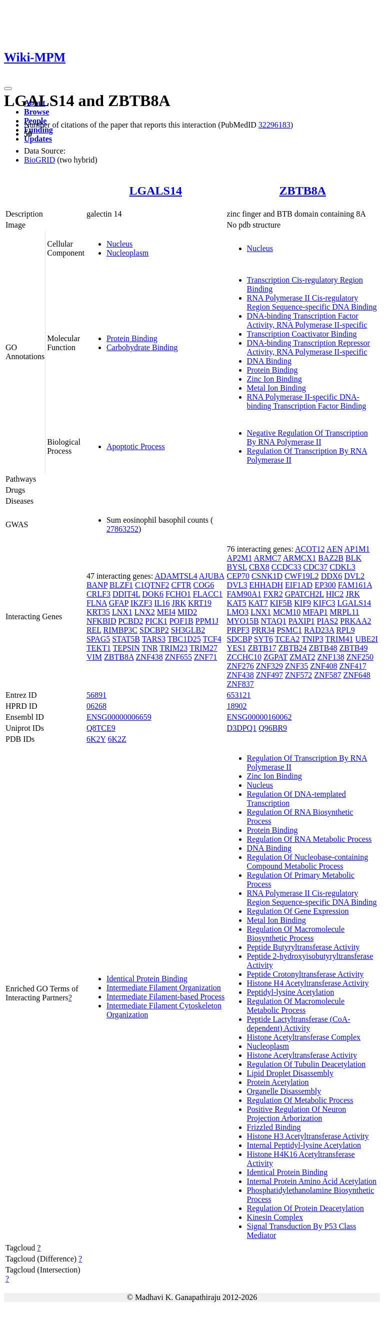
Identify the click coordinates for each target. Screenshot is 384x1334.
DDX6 (331, 576)
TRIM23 (174, 648)
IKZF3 (141, 603)
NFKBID (101, 621)
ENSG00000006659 (119, 717)
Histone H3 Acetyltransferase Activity (308, 1136)
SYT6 (263, 639)
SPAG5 (98, 639)
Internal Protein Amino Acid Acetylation (312, 1181)
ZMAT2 (303, 657)
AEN (334, 549)
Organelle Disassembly (284, 1091)
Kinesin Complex (275, 1217)
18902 (237, 706)
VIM (94, 657)
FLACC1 (208, 594)
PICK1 (156, 621)
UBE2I (366, 639)
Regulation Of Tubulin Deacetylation (306, 1064)
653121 (239, 695)
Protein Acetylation (278, 1082)
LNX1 (122, 612)
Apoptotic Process (135, 446)
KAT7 (258, 603)
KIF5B (281, 603)
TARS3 (154, 639)
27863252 (122, 529)
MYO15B (243, 621)
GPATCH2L (304, 594)
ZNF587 (327, 675)
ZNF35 (296, 666)
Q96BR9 (272, 728)
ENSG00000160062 (259, 717)
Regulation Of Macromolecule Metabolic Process (296, 1005)
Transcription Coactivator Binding (302, 334)
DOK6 (153, 594)
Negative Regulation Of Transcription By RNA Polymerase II (307, 437)
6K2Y (96, 739)
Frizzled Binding (274, 1127)
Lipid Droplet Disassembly (290, 1073)
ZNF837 (240, 684)
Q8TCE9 (101, 728)
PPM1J (207, 621)
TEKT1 (98, 648)
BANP (97, 585)
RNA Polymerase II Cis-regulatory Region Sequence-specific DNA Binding (312, 302)
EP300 (325, 585)
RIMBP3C (121, 630)
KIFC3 (324, 603)
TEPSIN (126, 648)
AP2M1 (239, 558)
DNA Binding (269, 361)
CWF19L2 (301, 576)
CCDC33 (287, 567)
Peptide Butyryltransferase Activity (303, 947)
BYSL (237, 567)
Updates (38, 139)
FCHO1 (178, 594)
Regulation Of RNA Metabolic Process (309, 839)
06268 (96, 706)
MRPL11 (345, 612)
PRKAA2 (355, 621)
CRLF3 (98, 594)
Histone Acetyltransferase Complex (304, 1037)
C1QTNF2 (152, 585)
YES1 (236, 648)
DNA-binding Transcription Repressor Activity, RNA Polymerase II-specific (308, 347)
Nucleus (119, 244)
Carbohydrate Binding (142, 347)
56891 (96, 695)
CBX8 (259, 567)
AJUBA (211, 576)
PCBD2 (130, 621)
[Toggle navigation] (8, 88)
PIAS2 (327, 621)
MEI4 (166, 612)
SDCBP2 (154, 630)
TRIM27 (204, 648)
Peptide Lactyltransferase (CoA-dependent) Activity (298, 1023)
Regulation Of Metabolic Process (300, 1100)
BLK (354, 558)
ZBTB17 (262, 648)
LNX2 (144, 612)
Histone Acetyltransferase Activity (302, 1055)
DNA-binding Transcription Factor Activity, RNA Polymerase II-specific (307, 320)
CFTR (182, 585)
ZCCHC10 (244, 657)
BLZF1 (121, 585)
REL (94, 630)
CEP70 (238, 576)
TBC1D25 (184, 639)
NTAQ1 (273, 621)
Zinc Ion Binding (274, 379)
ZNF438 (149, 657)
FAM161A (355, 585)
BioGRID (39, 160)
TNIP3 (313, 639)
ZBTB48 (323, 648)
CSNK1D (267, 576)
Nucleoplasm (127, 253)
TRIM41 (339, 639)
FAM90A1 (244, 594)
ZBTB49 (354, 648)
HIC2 (335, 594)
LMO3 (238, 612)
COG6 (204, 585)
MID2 (187, 612)
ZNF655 (178, 657)
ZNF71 (205, 657)
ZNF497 (269, 675)
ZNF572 (298, 675)
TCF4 (211, 639)
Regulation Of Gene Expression (298, 911)
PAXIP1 (301, 621)
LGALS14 (156, 190)
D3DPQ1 (242, 728)
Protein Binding (132, 338)
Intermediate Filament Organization (163, 987)
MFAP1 (315, 612)
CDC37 (315, 567)
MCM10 (286, 612)
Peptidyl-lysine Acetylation (290, 992)
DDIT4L (126, 594)
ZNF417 (353, 666)
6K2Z (117, 739)
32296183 (274, 125)
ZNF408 (323, 666)
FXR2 (273, 594)
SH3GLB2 (188, 630)
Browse (36, 112)
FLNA (96, 603)
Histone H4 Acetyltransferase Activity (308, 983)
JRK (179, 603)
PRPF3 (238, 630)
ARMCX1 (299, 558)
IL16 (162, 603)
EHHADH (266, 585)
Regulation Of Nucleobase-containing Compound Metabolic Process (307, 861)
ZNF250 (360, 657)
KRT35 (98, 612)
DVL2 (354, 576)
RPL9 (345, 630)
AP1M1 (357, 549)
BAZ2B (331, 558)
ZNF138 (331, 657)
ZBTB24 (292, 648)
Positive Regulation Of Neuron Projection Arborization (296, 1113)
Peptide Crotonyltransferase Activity (305, 974)
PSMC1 (289, 630)
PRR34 (263, 630)
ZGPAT (276, 657)
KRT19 (200, 603)
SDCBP (239, 639)
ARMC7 (267, 558)
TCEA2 (287, 639)
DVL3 (237, 585)
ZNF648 (357, 675)
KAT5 (236, 603)
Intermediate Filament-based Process (165, 996)
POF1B (182, 621)
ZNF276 (240, 666)
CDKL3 (343, 567)
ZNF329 (269, 666)
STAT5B (126, 639)
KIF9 (302, 603)
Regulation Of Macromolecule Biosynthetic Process (296, 933)
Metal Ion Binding (276, 388)
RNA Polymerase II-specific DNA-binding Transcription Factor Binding (306, 401)
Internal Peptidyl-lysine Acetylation (304, 1145)
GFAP (118, 603)
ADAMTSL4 (175, 576)
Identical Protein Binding (147, 978)
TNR (150, 648)
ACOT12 (310, 549)
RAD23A (319, 630)
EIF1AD (298, 585)
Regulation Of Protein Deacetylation (305, 1208)
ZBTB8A (303, 190)
